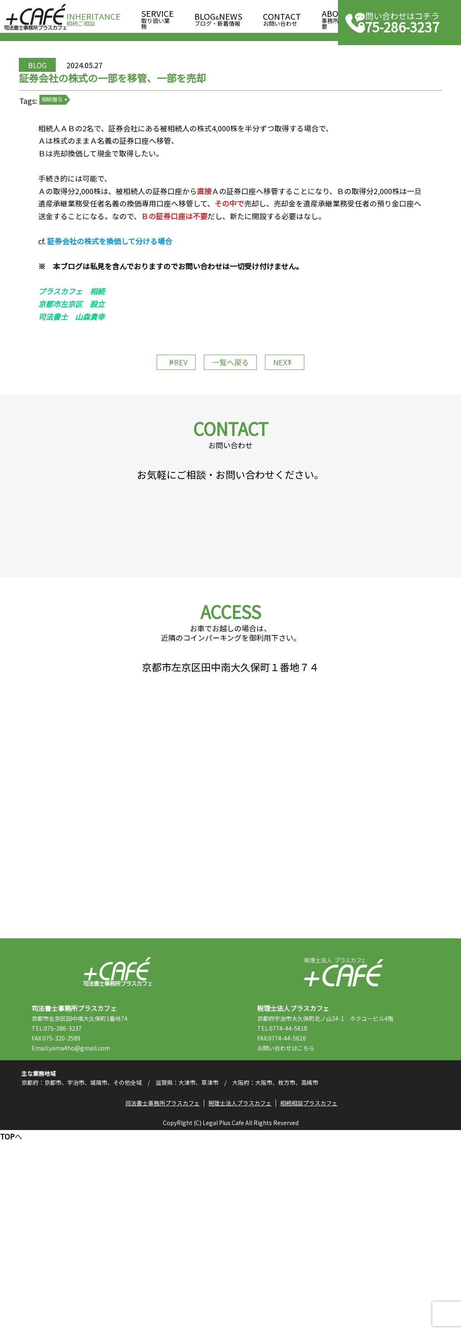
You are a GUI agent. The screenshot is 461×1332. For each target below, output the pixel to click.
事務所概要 (336, 17)
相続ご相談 (93, 17)
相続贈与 (84, 139)
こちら (328, 1225)
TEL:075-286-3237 (79, 1205)
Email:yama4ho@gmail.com (93, 1225)
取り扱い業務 (157, 17)
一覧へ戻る (230, 438)
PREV (161, 438)
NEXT (300, 438)
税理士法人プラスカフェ (343, 1149)
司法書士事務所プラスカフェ (35, 17)
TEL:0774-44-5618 (305, 1205)
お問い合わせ (282, 17)
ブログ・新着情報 (218, 17)
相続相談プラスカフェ (314, 1301)
